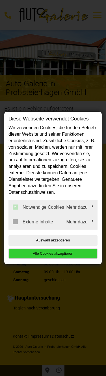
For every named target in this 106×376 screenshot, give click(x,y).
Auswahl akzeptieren (53, 240)
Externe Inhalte (33, 221)
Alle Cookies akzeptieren (53, 253)
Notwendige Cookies (38, 207)
